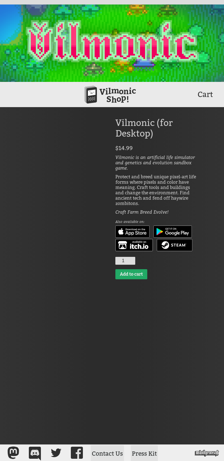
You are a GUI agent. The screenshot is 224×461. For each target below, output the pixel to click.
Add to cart (131, 274)
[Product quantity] (125, 261)
